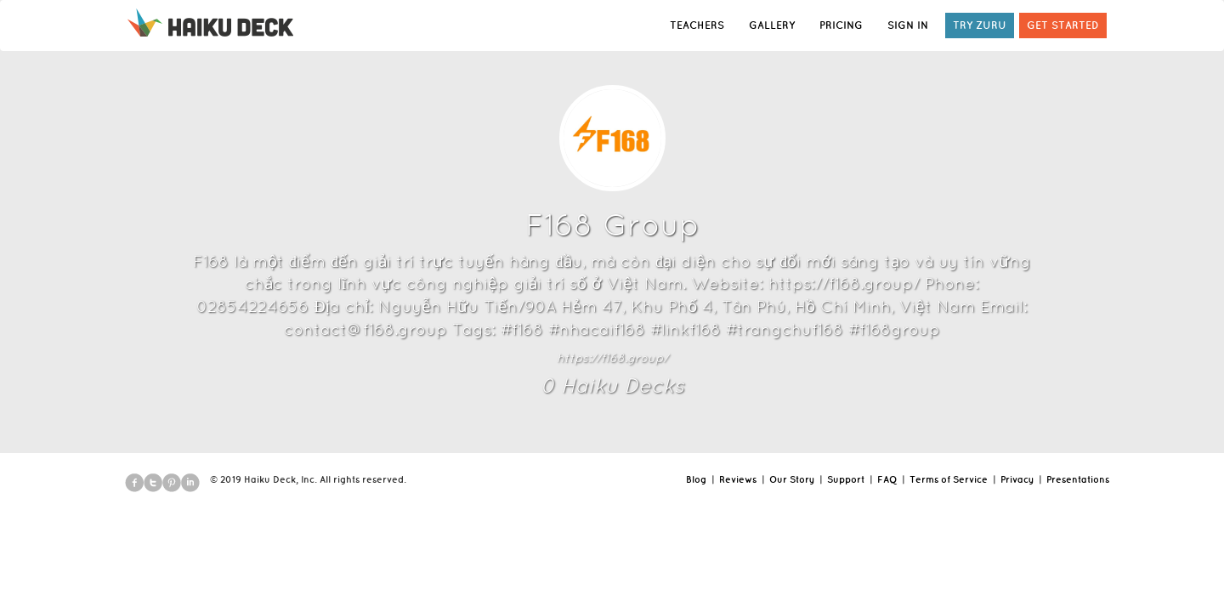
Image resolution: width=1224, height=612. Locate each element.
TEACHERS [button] (697, 25)
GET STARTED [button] (1063, 25)
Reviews (737, 479)
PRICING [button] (841, 25)
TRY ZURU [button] (979, 25)
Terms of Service (949, 479)
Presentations (1077, 479)
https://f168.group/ (612, 358)
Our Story (791, 479)
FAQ (887, 479)
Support (845, 479)
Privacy (1017, 479)
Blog (696, 479)
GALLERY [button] (772, 25)
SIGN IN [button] (907, 25)
